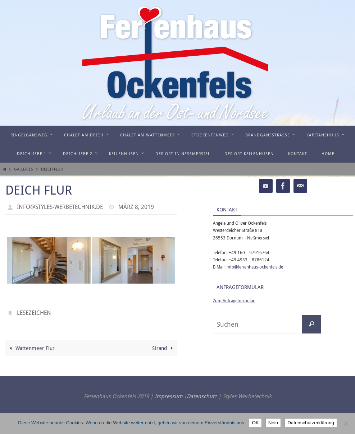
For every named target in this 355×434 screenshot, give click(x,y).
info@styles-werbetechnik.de (60, 207)
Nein (273, 422)
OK (255, 422)
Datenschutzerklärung (310, 422)
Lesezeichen (34, 313)
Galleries (23, 169)
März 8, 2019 (136, 207)
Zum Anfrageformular (234, 300)
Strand (164, 348)
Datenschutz (202, 396)
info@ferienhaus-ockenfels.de (255, 267)
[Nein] (346, 423)
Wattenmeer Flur (31, 348)
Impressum (168, 396)
